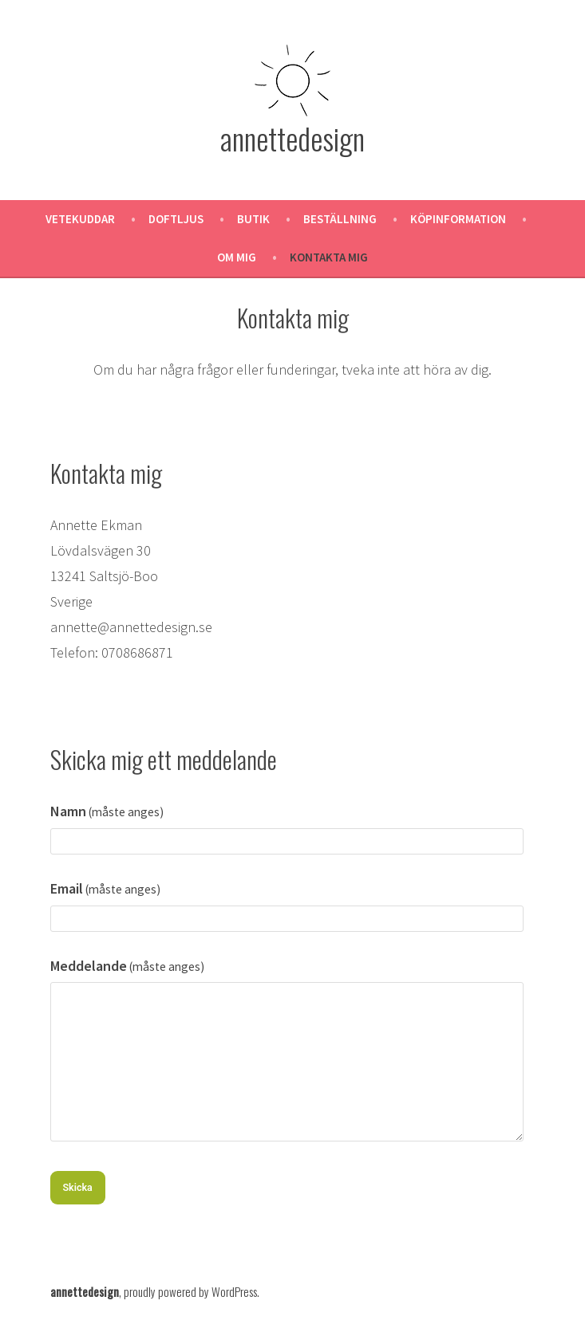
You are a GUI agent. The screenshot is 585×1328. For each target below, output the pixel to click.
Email (105, 888)
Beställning (340, 218)
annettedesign (292, 138)
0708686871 (137, 652)
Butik (253, 218)
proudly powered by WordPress (190, 1291)
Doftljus (176, 218)
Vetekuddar (80, 218)
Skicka (78, 1187)
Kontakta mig (329, 257)
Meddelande (127, 966)
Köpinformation (458, 218)
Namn (107, 811)
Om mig (236, 257)
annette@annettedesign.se (131, 627)
